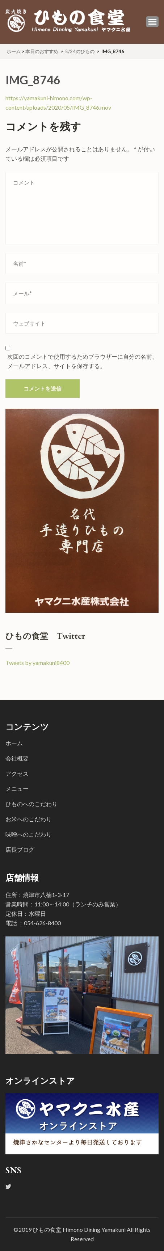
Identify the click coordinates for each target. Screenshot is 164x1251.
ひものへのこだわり (31, 803)
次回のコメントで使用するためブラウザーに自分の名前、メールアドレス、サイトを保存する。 (82, 361)
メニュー (17, 788)
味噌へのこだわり (28, 834)
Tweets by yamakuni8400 (37, 662)
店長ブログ (19, 849)
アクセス (17, 773)
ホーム (14, 743)
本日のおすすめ (41, 51)
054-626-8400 (42, 922)
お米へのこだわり (28, 819)
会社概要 (17, 758)
